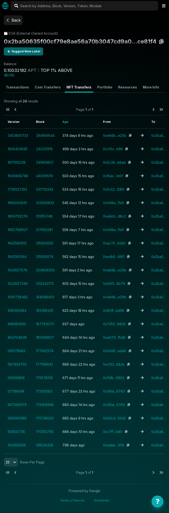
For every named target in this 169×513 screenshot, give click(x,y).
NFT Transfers (78, 87)
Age (65, 122)
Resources (127, 87)
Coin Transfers (48, 87)
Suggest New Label (23, 51)
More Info (151, 87)
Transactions (17, 87)
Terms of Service (72, 500)
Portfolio (104, 87)
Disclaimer (101, 500)
